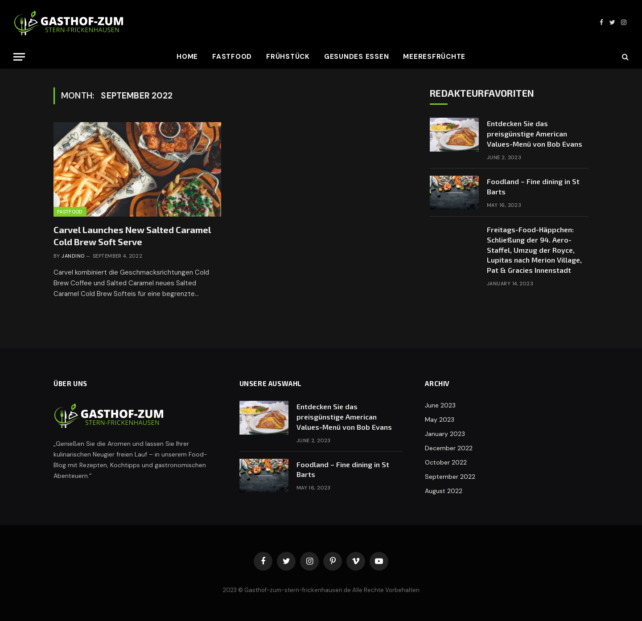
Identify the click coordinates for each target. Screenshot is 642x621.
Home (187, 56)
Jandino (73, 256)
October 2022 (446, 462)
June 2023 (440, 405)
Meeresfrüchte (434, 56)
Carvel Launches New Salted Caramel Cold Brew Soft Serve (132, 235)
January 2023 (445, 434)
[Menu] (19, 57)
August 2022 (443, 491)
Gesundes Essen (356, 56)
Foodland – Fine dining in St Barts (533, 186)
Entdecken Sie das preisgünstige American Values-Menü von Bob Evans (534, 133)
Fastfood (232, 56)
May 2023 (439, 419)
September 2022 (450, 477)
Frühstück (288, 56)
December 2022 (449, 448)
